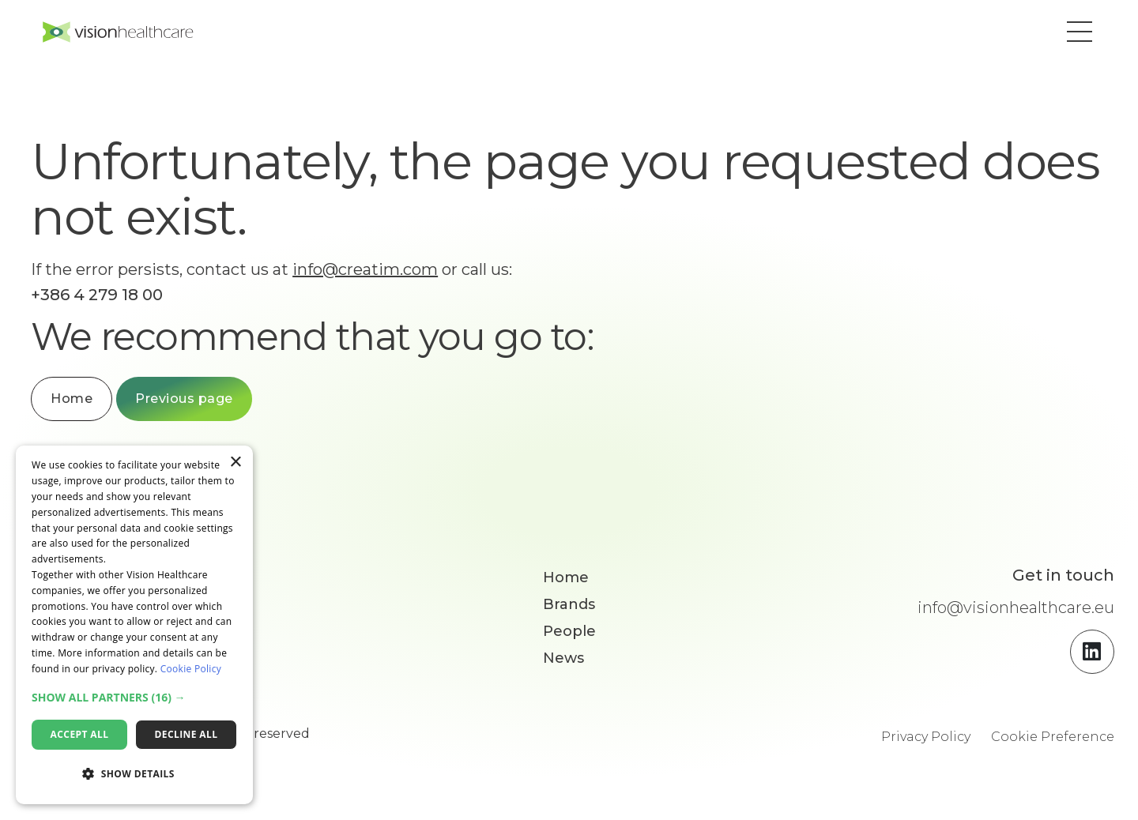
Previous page (204, 402)
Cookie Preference (1052, 740)
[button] (1071, 34)
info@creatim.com (385, 273)
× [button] (235, 462)
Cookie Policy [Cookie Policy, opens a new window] (190, 668)
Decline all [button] (186, 734)
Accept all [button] (80, 734)
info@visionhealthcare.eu (1016, 611)
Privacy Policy (925, 740)
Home (91, 402)
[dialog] (134, 625)
